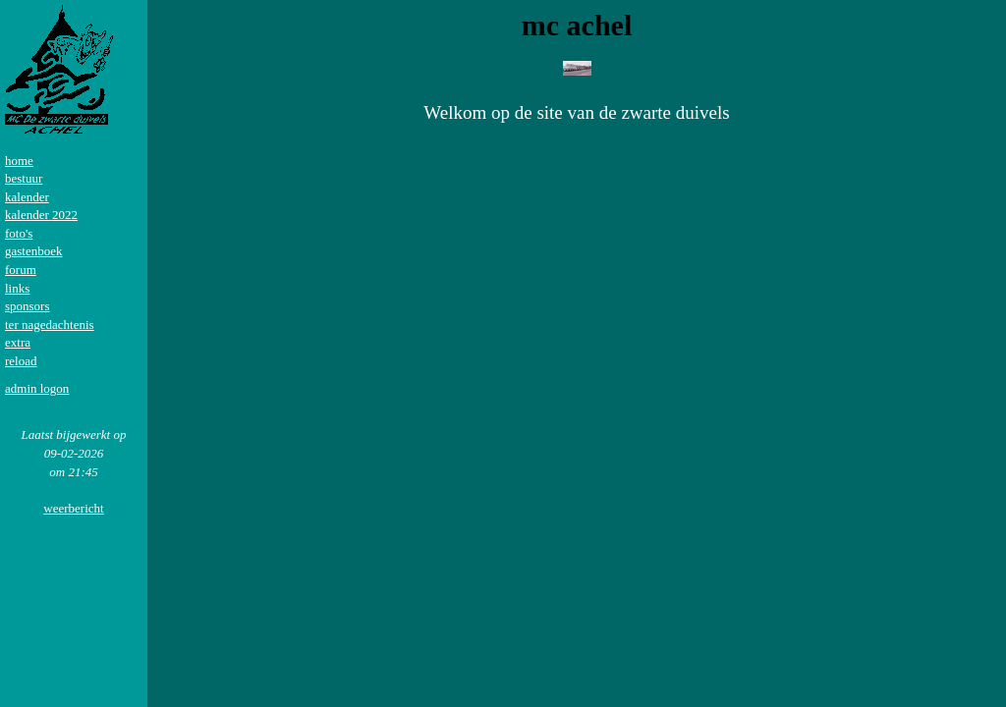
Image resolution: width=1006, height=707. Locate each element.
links (17, 288)
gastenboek (33, 251)
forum (20, 269)
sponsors (27, 306)
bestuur (23, 178)
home (19, 160)
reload (20, 361)
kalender (27, 197)
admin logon (37, 388)
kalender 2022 (41, 214)
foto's (18, 233)
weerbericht (73, 508)
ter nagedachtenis (49, 324)
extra (17, 342)
